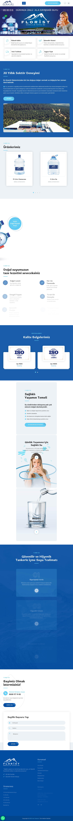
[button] (33, 192)
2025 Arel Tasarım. (34, 818)
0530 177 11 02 (15, 694)
